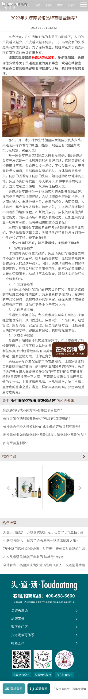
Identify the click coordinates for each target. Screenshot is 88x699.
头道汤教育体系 (22, 635)
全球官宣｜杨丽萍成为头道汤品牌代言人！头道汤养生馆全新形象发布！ (44, 566)
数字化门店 (19, 627)
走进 (27, 5)
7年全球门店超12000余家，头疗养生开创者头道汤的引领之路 (44, 550)
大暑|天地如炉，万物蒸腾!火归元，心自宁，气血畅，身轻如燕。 (43, 533)
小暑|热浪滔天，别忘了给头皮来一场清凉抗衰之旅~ (40, 540)
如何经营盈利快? (15, 443)
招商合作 (17, 643)
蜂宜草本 (60, 490)
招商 (71, 5)
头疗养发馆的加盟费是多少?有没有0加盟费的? (36, 418)
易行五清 (27, 490)
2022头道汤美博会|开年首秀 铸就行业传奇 (33, 557)
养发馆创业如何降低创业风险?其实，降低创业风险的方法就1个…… (45, 436)
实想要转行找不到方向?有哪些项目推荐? (32, 410)
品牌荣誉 (17, 618)
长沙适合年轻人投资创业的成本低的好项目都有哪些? (41, 426)
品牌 (38, 5)
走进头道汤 (19, 610)
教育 (60, 5)
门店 (49, 5)
